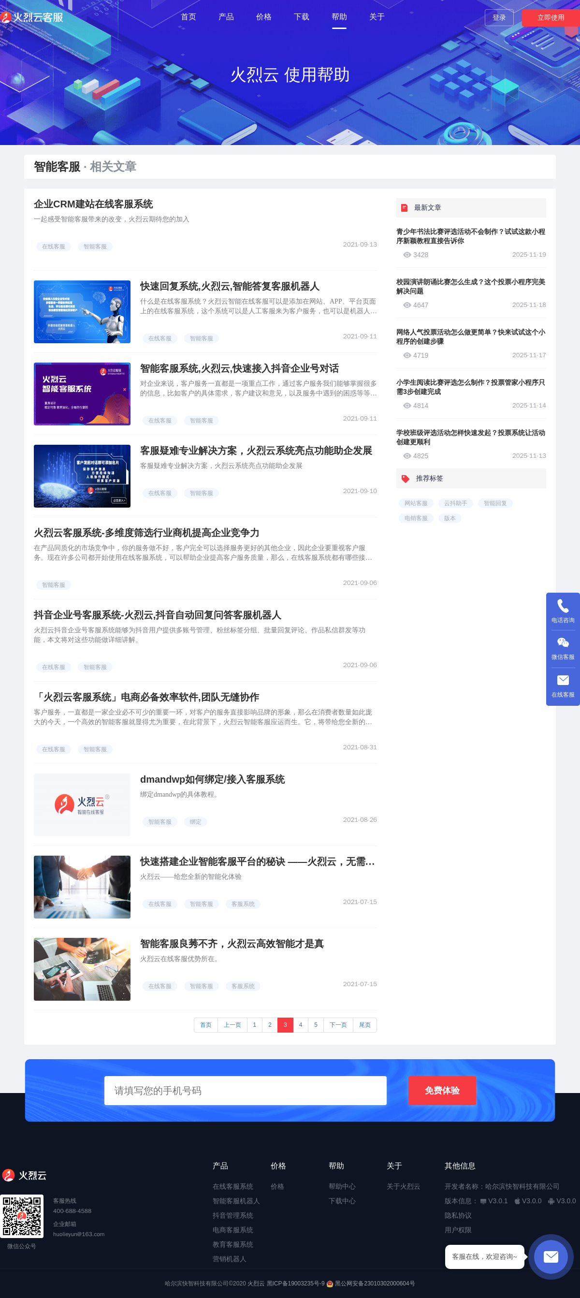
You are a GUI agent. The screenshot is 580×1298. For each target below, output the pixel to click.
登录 (499, 17)
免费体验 (442, 1090)
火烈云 (256, 1283)
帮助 (339, 17)
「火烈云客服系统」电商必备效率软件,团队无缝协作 (146, 697)
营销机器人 (229, 1259)
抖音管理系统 (233, 1215)
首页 (188, 17)
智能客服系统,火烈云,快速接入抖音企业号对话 (239, 368)
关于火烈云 (403, 1186)
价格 (264, 17)
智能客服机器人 (236, 1201)
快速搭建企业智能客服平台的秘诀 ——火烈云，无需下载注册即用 (281, 861)
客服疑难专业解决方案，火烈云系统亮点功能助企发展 (256, 450)
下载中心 (342, 1201)
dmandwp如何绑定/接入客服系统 (212, 779)
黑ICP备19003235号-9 (296, 1283)
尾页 (365, 1024)
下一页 (338, 1024)
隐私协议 (458, 1215)
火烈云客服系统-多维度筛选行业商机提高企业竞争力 (147, 532)
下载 (301, 17)
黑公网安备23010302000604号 (375, 1283)
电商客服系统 (233, 1230)
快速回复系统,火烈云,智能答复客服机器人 (229, 286)
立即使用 (551, 17)
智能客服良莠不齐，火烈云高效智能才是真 (232, 943)
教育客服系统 (233, 1244)
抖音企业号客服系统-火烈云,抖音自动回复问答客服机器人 (157, 615)
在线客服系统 (233, 1186)
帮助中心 (342, 1186)
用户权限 (458, 1230)
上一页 (232, 1024)
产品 (226, 17)
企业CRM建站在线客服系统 (93, 204)
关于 (377, 17)
